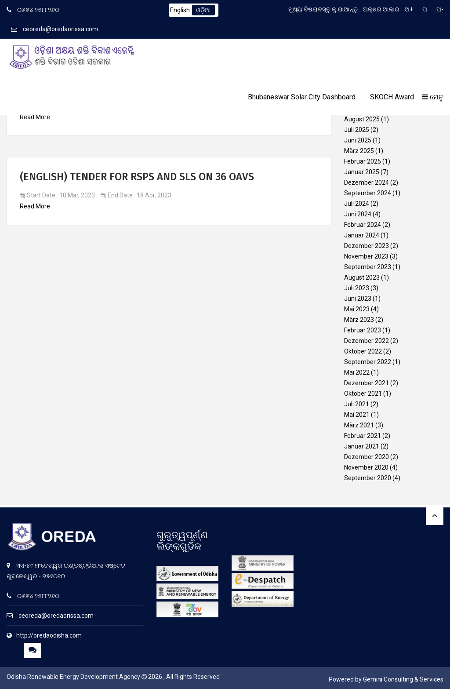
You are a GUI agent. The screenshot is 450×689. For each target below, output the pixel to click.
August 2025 (362, 119)
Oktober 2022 (363, 351)
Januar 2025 (361, 171)
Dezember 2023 (366, 245)
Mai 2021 (357, 414)
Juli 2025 (356, 129)
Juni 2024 (357, 214)
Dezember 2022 (366, 340)
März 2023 (359, 319)
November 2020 (366, 467)
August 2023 (362, 277)
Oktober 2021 (363, 393)
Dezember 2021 (366, 382)
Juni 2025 (357, 140)
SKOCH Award (392, 97)
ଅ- (439, 9)
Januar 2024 (361, 235)
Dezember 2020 (366, 456)
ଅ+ (409, 9)
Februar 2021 (362, 435)
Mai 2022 (357, 372)
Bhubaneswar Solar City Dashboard (302, 97)
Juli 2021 (356, 404)
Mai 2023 (357, 309)
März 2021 (359, 425)
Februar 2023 (362, 330)
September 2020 (367, 477)
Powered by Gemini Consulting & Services (386, 679)
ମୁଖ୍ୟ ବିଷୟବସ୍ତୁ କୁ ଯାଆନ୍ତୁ (323, 9)
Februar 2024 (362, 224)
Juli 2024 (356, 203)
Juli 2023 (356, 288)
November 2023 (366, 256)
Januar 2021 (361, 446)
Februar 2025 (362, 161)
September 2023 (367, 266)
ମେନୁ (432, 97)
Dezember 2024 (366, 182)
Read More (35, 116)
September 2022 (367, 361)
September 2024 (367, 193)
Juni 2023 (357, 298)
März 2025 (359, 150)
